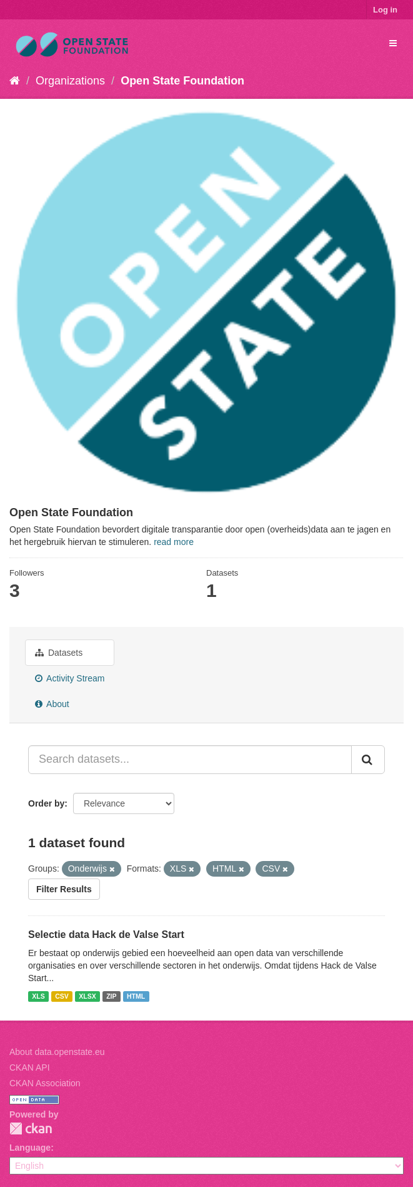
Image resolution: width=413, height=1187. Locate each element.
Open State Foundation (182, 80)
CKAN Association (45, 1083)
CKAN (30, 1128)
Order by (46, 803)
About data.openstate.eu (57, 1052)
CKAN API (29, 1067)
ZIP (111, 996)
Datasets (58, 653)
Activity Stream (69, 678)
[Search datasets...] (190, 759)
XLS (38, 996)
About (52, 704)
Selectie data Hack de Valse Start (106, 934)
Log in (385, 9)
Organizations (70, 80)
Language (30, 1148)
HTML (136, 996)
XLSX (87, 996)
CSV (62, 996)
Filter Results (64, 889)
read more (174, 542)
